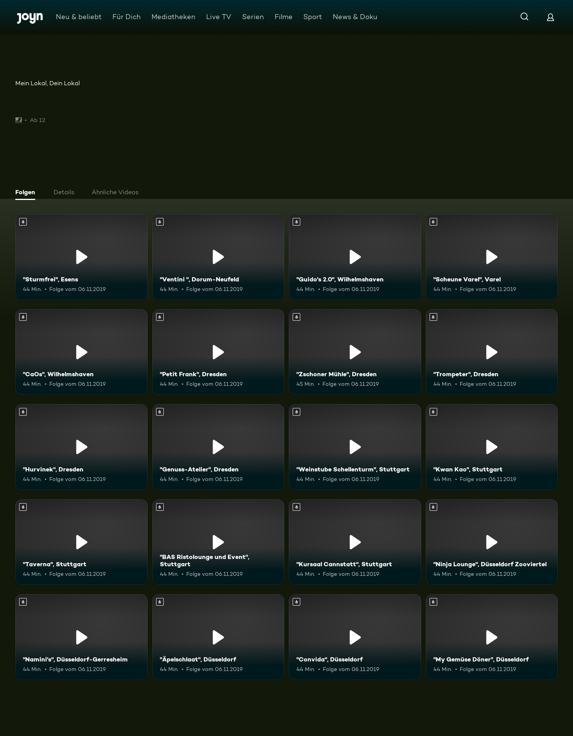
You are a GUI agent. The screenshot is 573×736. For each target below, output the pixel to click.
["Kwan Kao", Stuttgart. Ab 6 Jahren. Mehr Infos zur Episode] (492, 447)
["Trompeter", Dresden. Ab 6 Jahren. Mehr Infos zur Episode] (492, 352)
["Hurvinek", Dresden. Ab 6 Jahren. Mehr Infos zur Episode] (81, 447)
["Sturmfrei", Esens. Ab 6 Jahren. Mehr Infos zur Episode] (81, 257)
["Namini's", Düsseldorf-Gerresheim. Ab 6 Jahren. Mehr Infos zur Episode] (81, 637)
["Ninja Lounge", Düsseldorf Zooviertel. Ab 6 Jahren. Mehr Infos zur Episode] (492, 542)
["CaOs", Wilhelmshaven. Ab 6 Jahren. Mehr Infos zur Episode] (81, 352)
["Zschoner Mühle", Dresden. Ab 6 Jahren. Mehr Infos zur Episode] (355, 352)
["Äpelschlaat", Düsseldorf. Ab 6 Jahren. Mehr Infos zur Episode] (218, 637)
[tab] (27, 193)
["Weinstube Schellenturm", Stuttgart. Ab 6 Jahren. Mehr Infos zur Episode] (355, 447)
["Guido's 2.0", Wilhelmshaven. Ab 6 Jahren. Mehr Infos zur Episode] (355, 257)
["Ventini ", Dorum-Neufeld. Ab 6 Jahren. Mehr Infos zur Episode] (218, 257)
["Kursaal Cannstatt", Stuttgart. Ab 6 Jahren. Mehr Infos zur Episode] (355, 542)
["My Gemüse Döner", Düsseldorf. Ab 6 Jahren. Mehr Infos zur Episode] (492, 637)
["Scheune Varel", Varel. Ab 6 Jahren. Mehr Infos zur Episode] (492, 257)
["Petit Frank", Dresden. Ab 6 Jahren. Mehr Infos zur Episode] (218, 352)
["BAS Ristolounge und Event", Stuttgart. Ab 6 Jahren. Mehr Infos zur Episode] (218, 542)
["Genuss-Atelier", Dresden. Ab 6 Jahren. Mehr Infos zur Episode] (218, 447)
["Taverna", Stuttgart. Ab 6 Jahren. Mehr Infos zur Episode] (81, 542)
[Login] (550, 17)
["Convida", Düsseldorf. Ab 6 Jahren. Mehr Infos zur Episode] (355, 637)
